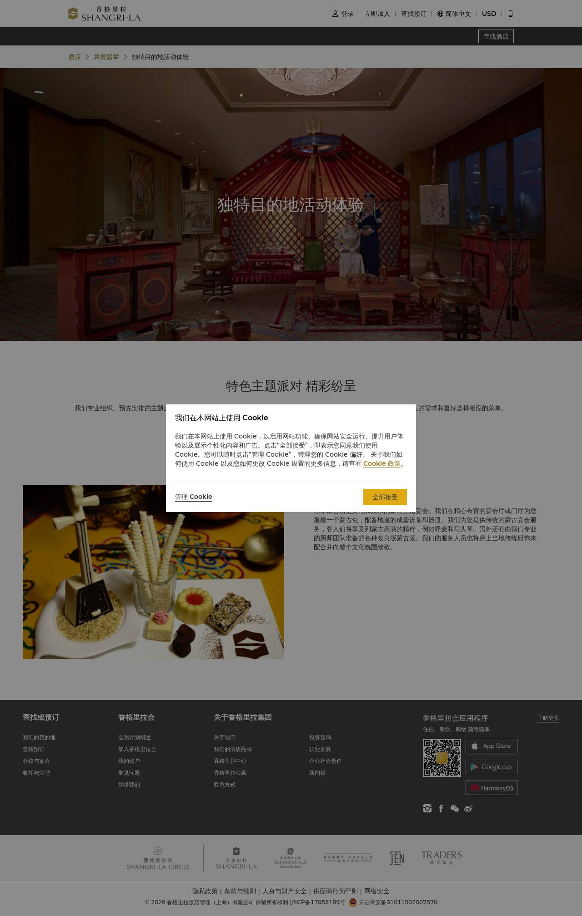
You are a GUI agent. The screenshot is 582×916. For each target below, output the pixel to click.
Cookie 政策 (382, 463)
